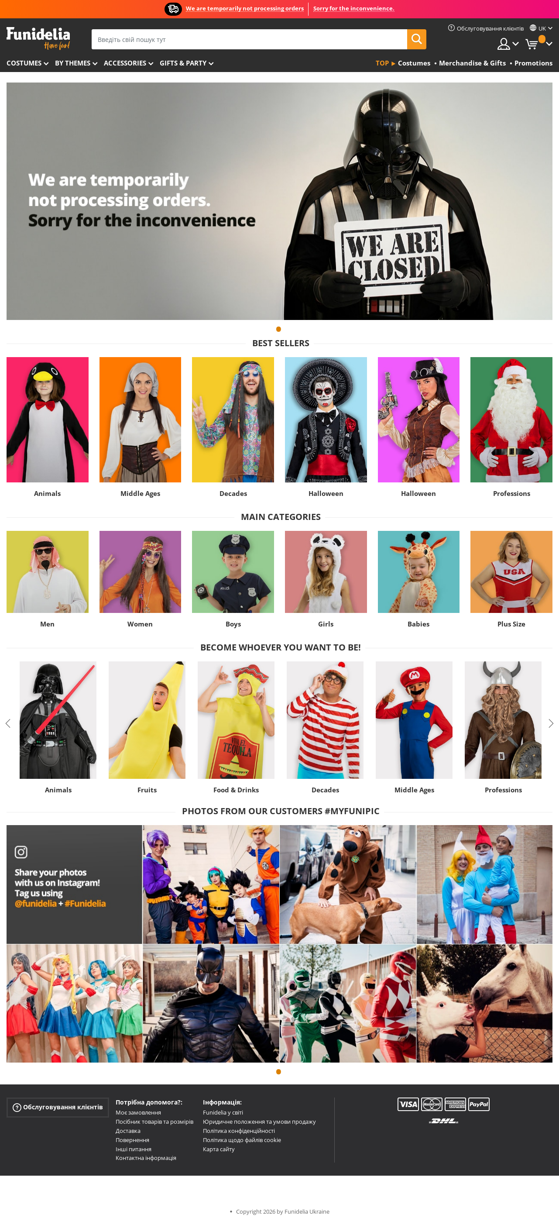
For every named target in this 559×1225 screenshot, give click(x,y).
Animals (47, 493)
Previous (7, 723)
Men (47, 623)
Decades (233, 493)
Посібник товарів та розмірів (154, 1121)
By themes (72, 62)
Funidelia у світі (223, 1112)
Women (140, 623)
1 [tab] (278, 333)
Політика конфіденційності (239, 1131)
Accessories (125, 62)
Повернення (132, 1140)
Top (382, 62)
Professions (511, 493)
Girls (325, 623)
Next (551, 723)
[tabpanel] (279, 201)
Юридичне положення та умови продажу (259, 1121)
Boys (233, 623)
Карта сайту (219, 1149)
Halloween (326, 493)
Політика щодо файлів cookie (242, 1140)
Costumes (24, 62)
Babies (418, 623)
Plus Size (511, 623)
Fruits (147, 789)
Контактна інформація (146, 1158)
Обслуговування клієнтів (58, 1107)
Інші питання (133, 1149)
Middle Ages (140, 493)
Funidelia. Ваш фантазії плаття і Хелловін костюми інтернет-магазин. (38, 38)
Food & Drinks (236, 789)
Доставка (128, 1131)
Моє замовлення (138, 1112)
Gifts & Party (183, 62)
